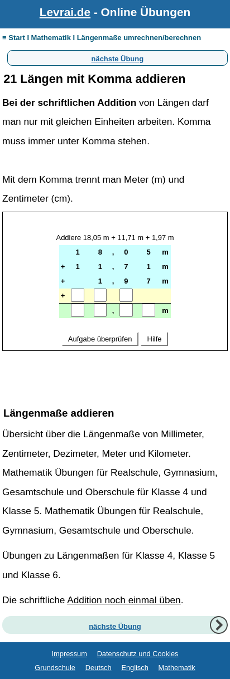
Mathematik (177, 667)
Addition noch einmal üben (124, 599)
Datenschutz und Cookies (138, 653)
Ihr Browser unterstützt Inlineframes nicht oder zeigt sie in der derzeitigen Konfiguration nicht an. (115, 302)
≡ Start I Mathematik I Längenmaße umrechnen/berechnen (101, 37)
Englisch (134, 667)
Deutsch (98, 667)
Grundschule (55, 667)
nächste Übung (118, 57)
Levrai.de (65, 12)
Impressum (69, 653)
